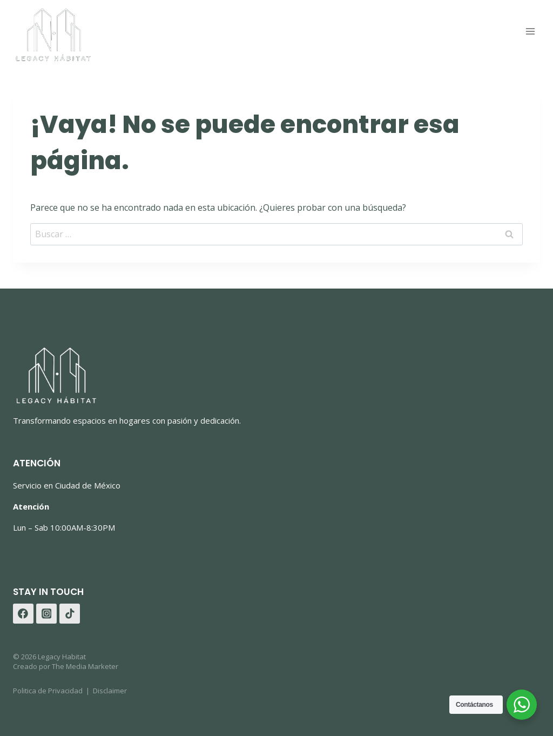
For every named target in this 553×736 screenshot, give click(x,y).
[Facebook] (23, 614)
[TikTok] (69, 614)
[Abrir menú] (530, 31)
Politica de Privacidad (48, 690)
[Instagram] (46, 614)
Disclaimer (110, 690)
